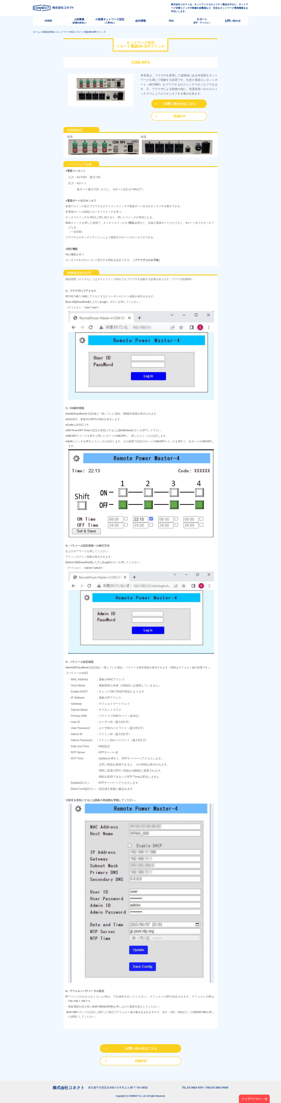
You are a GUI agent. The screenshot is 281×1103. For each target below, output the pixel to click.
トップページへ (251, 1098)
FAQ (171, 20)
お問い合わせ (233, 20)
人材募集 (79, 21)
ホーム (36, 32)
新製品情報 (48, 32)
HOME (48, 20)
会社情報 (140, 20)
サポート (202, 21)
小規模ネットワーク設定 (109, 21)
